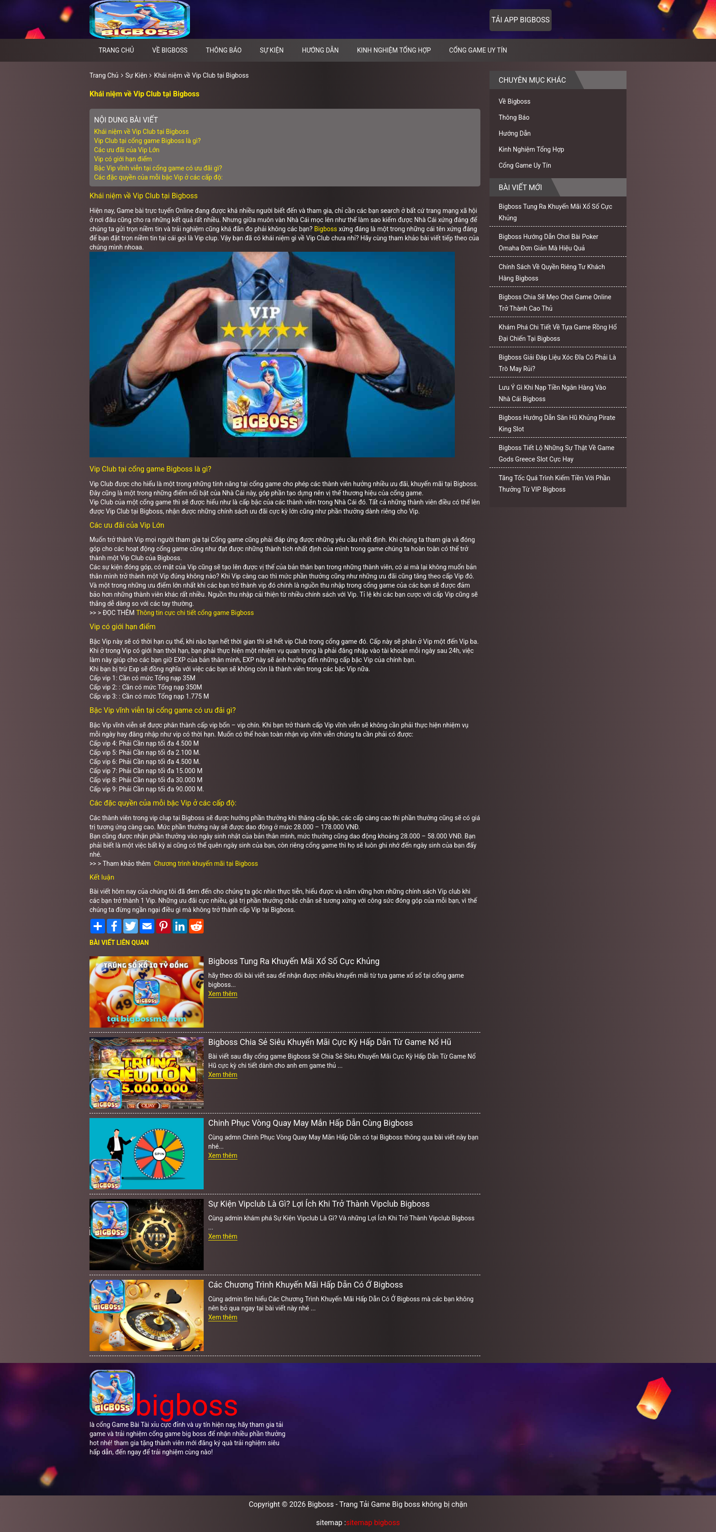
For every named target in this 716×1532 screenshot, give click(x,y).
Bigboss (326, 229)
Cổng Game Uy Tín (478, 50)
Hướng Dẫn (320, 50)
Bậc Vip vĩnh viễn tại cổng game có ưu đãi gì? (158, 168)
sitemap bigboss (373, 1522)
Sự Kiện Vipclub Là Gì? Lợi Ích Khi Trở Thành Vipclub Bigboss (319, 1204)
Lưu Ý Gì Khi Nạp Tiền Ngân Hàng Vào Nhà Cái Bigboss (552, 393)
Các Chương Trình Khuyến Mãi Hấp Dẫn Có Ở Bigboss (305, 1284)
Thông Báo (224, 50)
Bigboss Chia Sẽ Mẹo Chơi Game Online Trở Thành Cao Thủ (555, 302)
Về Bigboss (169, 50)
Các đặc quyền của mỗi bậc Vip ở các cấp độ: (158, 177)
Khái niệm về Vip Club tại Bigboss (201, 75)
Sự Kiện (272, 50)
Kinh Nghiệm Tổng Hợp (394, 50)
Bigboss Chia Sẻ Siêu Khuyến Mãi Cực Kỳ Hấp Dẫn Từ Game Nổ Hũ (329, 1042)
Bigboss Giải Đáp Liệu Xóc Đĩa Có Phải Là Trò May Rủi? (557, 363)
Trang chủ (116, 50)
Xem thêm (222, 993)
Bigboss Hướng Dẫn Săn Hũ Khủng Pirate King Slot (557, 423)
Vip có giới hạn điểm (123, 159)
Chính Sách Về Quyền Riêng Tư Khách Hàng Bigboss (552, 272)
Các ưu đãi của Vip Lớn (126, 150)
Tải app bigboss (520, 20)
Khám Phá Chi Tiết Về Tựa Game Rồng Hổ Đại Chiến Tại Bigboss (558, 332)
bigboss (164, 1406)
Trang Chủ (104, 75)
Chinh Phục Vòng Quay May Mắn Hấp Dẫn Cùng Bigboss (310, 1123)
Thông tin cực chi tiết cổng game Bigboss (195, 612)
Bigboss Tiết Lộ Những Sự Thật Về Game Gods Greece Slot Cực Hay (556, 453)
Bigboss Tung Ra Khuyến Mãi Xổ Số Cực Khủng (293, 961)
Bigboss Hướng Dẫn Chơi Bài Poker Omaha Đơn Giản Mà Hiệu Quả (548, 242)
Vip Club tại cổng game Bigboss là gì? (147, 140)
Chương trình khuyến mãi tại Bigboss (206, 863)
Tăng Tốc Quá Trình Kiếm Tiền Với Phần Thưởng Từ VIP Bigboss (554, 483)
